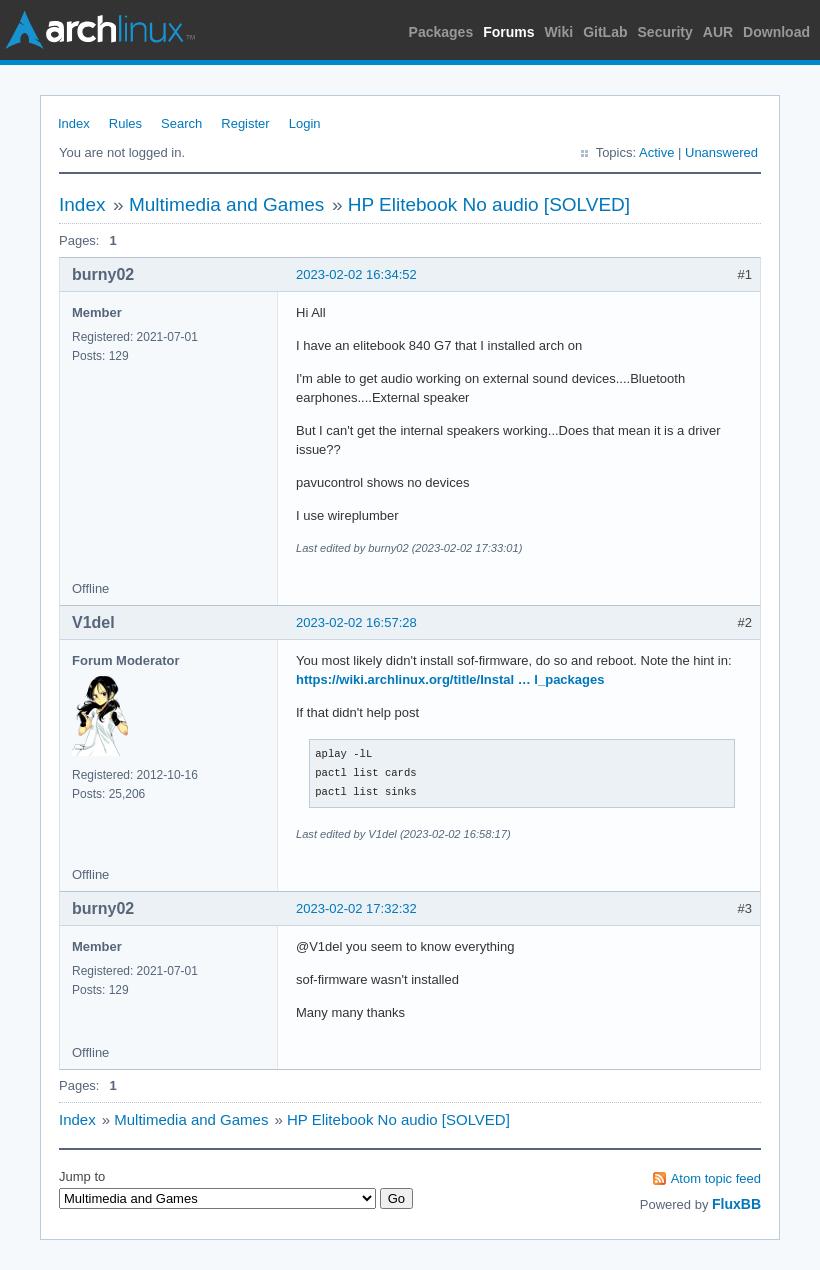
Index (74, 123)
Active (656, 152)
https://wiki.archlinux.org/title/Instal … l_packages (450, 679)
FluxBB (736, 1204)
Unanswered (721, 152)
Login (305, 123)
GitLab (605, 32)
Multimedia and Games (226, 204)
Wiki (559, 32)
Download (776, 32)
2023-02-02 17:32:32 (356, 908)
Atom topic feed (716, 1178)
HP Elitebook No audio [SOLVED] (489, 204)
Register (245, 123)
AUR (718, 32)
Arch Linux (100, 30)
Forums (508, 32)
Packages (441, 32)
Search (181, 123)
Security (665, 32)
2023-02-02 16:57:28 (356, 622)
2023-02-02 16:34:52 (356, 274)
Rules (125, 123)
